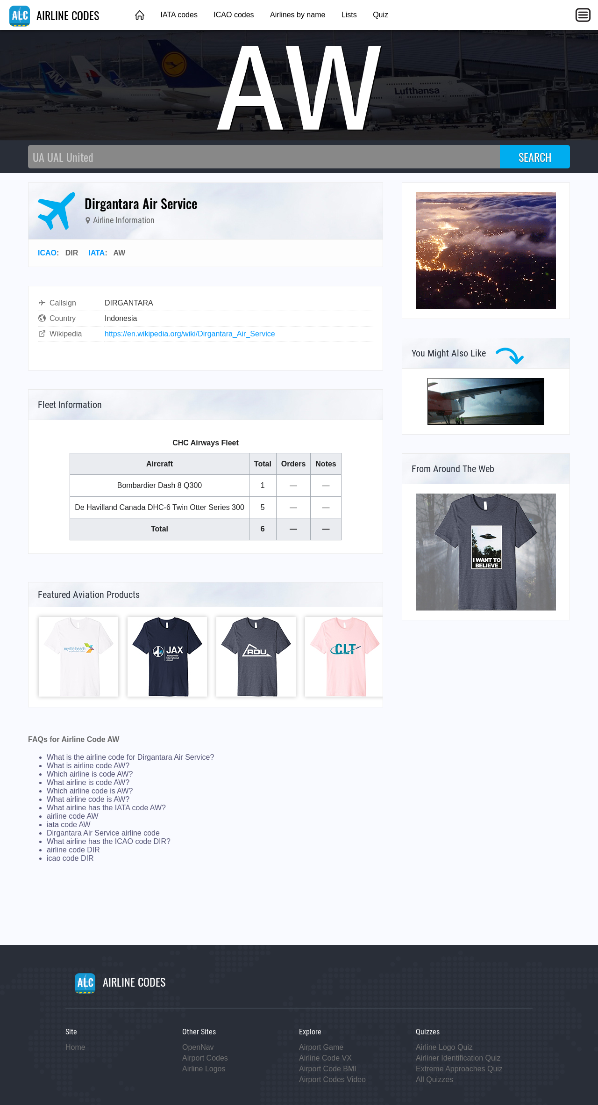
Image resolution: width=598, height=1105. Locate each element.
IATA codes (178, 15)
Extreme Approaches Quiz (459, 1069)
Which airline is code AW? (90, 774)
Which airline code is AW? (90, 791)
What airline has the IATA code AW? (106, 808)
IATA (96, 253)
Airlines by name (297, 15)
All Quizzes (434, 1079)
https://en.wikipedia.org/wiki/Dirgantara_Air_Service (190, 334)
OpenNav (198, 1047)
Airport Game (321, 1047)
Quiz (380, 15)
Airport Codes (205, 1058)
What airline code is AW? (88, 799)
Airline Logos (204, 1069)
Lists (349, 15)
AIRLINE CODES (54, 15)
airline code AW (73, 816)
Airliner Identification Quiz (458, 1058)
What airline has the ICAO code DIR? (109, 841)
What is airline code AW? (88, 766)
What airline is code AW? (88, 782)
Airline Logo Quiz (444, 1047)
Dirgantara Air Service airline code (103, 833)
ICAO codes (234, 15)
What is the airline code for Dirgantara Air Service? (130, 757)
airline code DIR (73, 850)
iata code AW (69, 825)
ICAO (47, 253)
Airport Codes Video (332, 1079)
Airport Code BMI (327, 1069)
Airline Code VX (325, 1058)
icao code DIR (70, 858)
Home (75, 1047)
